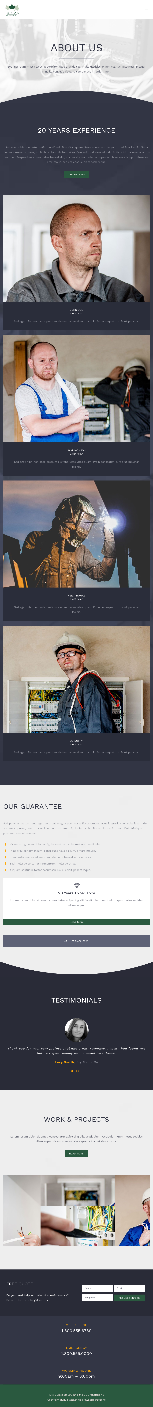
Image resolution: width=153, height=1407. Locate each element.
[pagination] (72, 1071)
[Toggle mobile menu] (146, 10)
